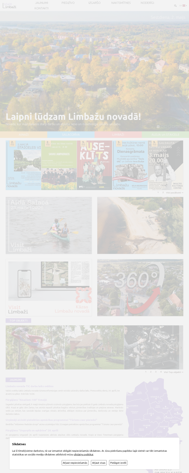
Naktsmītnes (121, 2)
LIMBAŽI (118, 134)
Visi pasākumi (173, 192)
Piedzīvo (68, 2)
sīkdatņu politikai (83, 454)
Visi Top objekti (172, 372)
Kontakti (42, 8)
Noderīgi (147, 2)
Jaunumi (15, 379)
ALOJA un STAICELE (165, 134)
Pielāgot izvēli (118, 462)
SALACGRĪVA (71, 134)
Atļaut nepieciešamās (75, 462)
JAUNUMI (41, 2)
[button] (158, 126)
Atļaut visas (98, 462)
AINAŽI (24, 134)
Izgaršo (94, 2)
